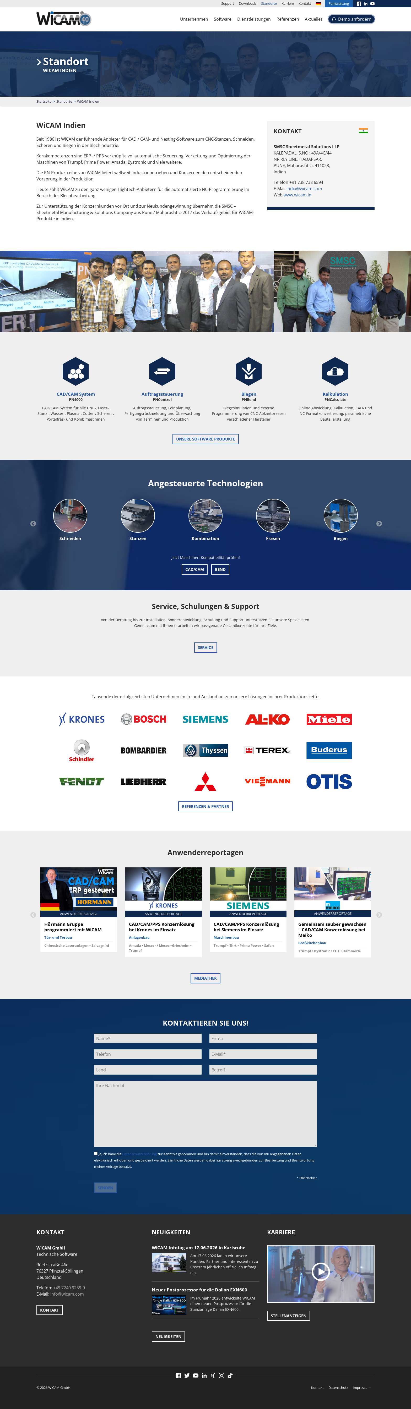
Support (227, 3)
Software (222, 19)
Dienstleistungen (254, 19)
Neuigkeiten (168, 1336)
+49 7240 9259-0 (69, 1288)
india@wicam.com (304, 188)
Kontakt (305, 3)
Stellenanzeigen (288, 1315)
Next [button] (378, 523)
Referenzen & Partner (205, 806)
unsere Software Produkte (205, 439)
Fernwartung (339, 3)
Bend (220, 569)
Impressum (362, 1387)
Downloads (247, 3)
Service (205, 647)
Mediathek (205, 978)
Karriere (288, 3)
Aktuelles (314, 19)
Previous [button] (32, 523)
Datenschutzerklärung (139, 1154)
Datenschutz (338, 1387)
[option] (70, 520)
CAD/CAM (194, 569)
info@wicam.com (67, 1294)
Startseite (43, 101)
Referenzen (288, 19)
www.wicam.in (297, 195)
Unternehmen (194, 19)
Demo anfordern (354, 19)
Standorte (269, 3)
